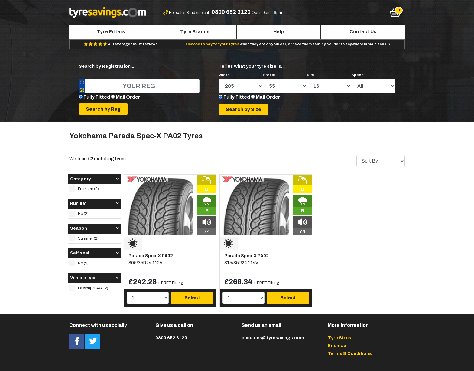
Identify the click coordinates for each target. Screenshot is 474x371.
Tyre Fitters (111, 31)
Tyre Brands (194, 31)
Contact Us (362, 31)
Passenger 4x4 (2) (88, 288)
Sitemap (337, 345)
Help (278, 31)
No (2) (79, 214)
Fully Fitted (96, 97)
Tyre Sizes (339, 337)
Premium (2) (84, 189)
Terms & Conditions (350, 353)
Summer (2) (84, 238)
